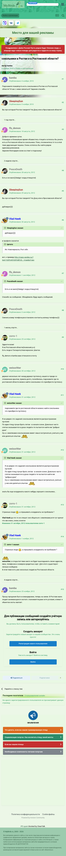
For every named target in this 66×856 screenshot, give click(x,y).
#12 (62, 450)
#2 (63, 102)
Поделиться (16, 678)
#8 (63, 310)
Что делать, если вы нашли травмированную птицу (26, 730)
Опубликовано (21, 81)
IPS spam (24, 826)
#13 (62, 505)
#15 (62, 589)
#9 (63, 337)
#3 (63, 129)
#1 (63, 79)
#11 (62, 395)
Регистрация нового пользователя (33, 644)
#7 (63, 273)
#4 (63, 170)
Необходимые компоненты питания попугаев (24, 752)
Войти (33, 662)
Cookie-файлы (48, 814)
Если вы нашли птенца (14, 744)
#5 (63, 191)
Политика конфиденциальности (25, 814)
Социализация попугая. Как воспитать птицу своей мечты (29, 737)
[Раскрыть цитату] (5, 228)
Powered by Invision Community (33, 818)
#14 (62, 537)
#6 (63, 220)
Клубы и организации (24, 68)
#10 (62, 369)
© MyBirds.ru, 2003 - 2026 (13, 832)
